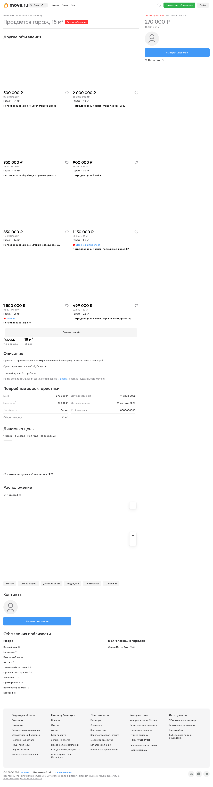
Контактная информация (26, 728)
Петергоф (37, 15)
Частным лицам (138, 748)
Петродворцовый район (87, 175)
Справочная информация (26, 733)
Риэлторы (96, 718)
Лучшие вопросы (139, 733)
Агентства (96, 723)
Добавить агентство (102, 738)
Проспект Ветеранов (15, 671)
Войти (203, 5)
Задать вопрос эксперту (143, 723)
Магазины (111, 582)
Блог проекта (58, 733)
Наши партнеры (21, 743)
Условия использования (25, 753)
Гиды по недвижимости (182, 723)
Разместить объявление (179, 5)
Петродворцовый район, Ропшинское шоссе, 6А (31, 244)
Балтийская (10, 645)
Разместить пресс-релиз (104, 748)
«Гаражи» (63, 377)
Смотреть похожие (37, 619)
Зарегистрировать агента (105, 733)
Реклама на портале (23, 738)
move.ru (25, 770)
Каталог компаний (101, 743)
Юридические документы (65, 748)
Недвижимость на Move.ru (16, 15)
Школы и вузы (28, 582)
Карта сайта (176, 728)
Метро (10, 582)
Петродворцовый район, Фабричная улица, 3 (29, 175)
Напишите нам (63, 770)
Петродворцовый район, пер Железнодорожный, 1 (103, 318)
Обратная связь (20, 748)
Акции (54, 728)
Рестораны (92, 582)
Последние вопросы (141, 728)
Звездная (8, 676)
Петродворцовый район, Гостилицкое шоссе (29, 105)
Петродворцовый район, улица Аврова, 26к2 (99, 105)
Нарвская (8, 650)
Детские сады (51, 582)
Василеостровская (14, 686)
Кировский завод (13, 655)
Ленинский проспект (15, 665)
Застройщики (98, 728)
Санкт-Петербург (118, 645)
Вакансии (17, 723)
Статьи (55, 723)
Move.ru (102, 774)
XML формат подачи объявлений (180, 735)
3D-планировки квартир (182, 718)
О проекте (17, 718)
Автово (7, 660)
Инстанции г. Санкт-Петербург (62, 754)
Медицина (73, 582)
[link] (16, 15)
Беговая (8, 691)
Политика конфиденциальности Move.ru (22, 777)
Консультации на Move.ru (144, 718)
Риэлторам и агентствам (143, 743)
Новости (56, 718)
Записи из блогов (60, 738)
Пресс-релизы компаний (65, 743)
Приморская (10, 681)
